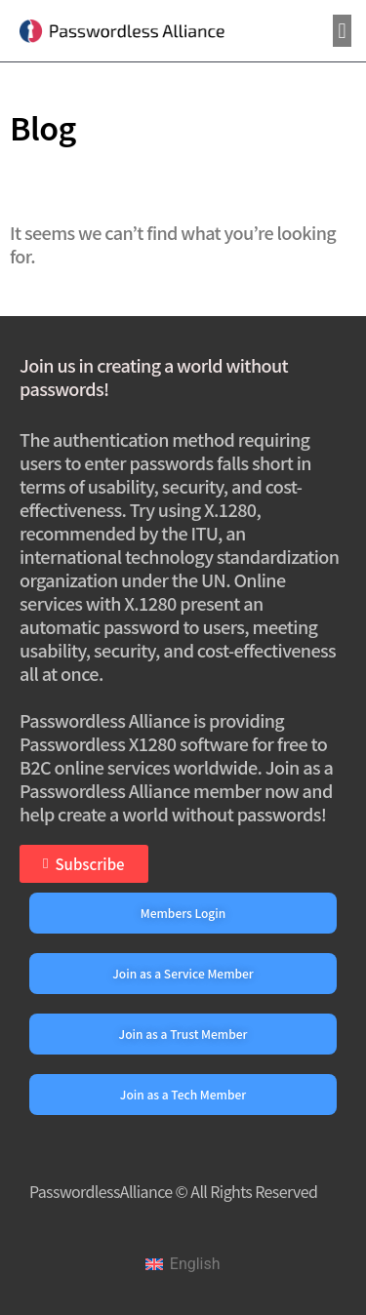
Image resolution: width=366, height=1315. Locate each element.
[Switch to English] (182, 1264)
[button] (342, 31)
